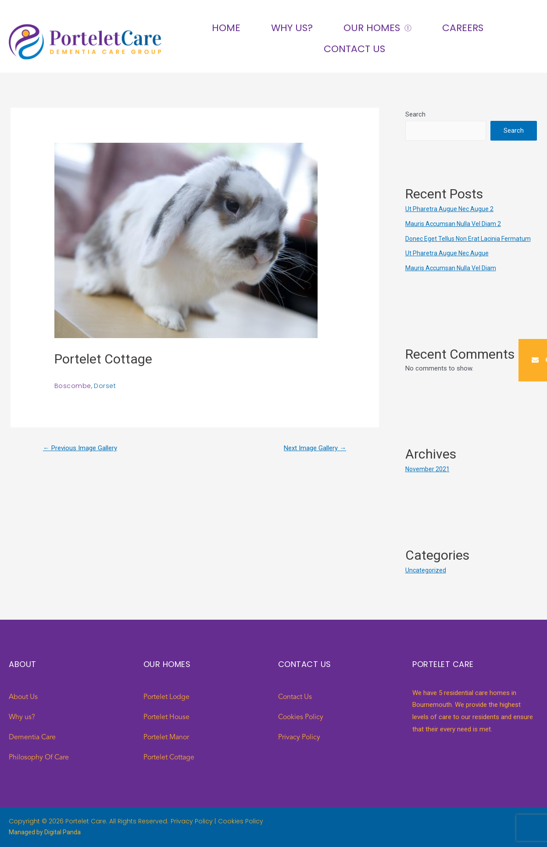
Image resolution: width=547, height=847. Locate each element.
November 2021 (428, 469)
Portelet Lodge (166, 697)
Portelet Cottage (168, 757)
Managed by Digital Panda (45, 832)
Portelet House (166, 717)
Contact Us (354, 49)
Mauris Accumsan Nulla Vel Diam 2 (455, 224)
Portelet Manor (166, 737)
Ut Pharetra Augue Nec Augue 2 (451, 209)
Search (415, 114)
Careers (462, 28)
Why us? (292, 28)
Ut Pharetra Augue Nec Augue (448, 253)
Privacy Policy (299, 737)
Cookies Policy (300, 717)
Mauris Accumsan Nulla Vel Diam (453, 268)
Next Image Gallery (312, 449)
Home (226, 28)
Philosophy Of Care (39, 757)
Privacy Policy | (193, 821)
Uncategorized (426, 570)
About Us (23, 697)
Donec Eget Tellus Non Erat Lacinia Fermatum (471, 239)
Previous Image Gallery (83, 449)
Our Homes (377, 28)
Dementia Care (32, 737)
